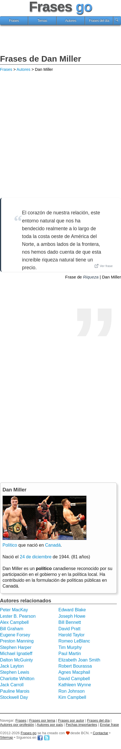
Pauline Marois (14, 691)
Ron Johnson (71, 691)
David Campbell (74, 678)
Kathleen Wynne (74, 684)
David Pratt (69, 628)
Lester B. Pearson (18, 616)
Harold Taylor (71, 634)
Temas (42, 21)
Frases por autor (71, 720)
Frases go (28, 733)
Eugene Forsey (15, 634)
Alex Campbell (14, 622)
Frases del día (99, 21)
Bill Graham (11, 628)
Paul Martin (69, 653)
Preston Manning (17, 641)
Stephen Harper (15, 647)
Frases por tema (42, 720)
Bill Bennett (69, 622)
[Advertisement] (60, 40)
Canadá (53, 545)
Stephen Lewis (14, 672)
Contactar (100, 733)
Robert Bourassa (75, 666)
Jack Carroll (11, 684)
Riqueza (91, 277)
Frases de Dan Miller (40, 58)
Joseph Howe (71, 616)
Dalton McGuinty (16, 660)
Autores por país (50, 725)
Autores (70, 21)
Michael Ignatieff (16, 653)
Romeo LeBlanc (74, 641)
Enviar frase (109, 725)
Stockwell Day (14, 697)
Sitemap (6, 738)
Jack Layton (12, 666)
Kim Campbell (72, 697)
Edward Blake (72, 609)
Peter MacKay (14, 609)
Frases (14, 21)
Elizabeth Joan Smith (79, 660)
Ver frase (103, 266)
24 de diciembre (35, 556)
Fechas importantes (81, 725)
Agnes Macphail (74, 672)
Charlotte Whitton (17, 678)
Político (10, 545)
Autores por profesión (17, 725)
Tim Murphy (70, 647)
